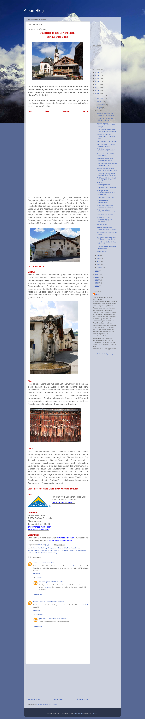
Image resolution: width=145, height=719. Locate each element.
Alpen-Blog (34, 10)
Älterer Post (82, 699)
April (99, 261)
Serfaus (71, 550)
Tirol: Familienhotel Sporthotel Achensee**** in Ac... (107, 164)
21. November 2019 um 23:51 (54, 602)
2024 (97, 78)
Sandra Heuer (38, 602)
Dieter (97, 294)
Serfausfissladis (80, 550)
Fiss (68, 548)
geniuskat (42, 618)
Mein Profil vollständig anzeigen (103, 354)
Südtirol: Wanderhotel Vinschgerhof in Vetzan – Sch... (106, 136)
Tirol (29, 553)
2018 (97, 271)
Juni (98, 255)
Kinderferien (75, 548)
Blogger (94, 713)
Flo (40, 582)
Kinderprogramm (33, 550)
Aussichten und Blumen (105, 215)
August (99, 108)
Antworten (36, 573)
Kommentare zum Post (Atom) (46, 704)
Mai (98, 258)
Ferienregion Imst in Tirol (105, 197)
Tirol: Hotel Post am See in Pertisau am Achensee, (106, 150)
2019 (97, 93)
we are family (52, 553)
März (99, 264)
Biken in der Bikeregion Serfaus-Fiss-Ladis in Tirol (106, 228)
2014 (97, 283)
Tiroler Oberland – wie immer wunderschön (106, 247)
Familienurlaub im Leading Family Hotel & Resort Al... (106, 174)
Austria (40, 548)
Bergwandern (52, 548)
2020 (97, 90)
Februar (100, 267)
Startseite (58, 699)
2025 (97, 75)
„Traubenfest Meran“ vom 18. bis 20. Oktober (106, 119)
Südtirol (85, 605)
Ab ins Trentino (102, 251)
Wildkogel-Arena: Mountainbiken (102, 201)
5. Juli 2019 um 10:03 (47, 563)
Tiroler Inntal (36, 553)
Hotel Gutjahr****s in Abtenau (107, 141)
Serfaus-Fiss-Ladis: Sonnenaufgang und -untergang (105, 219)
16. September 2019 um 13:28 (52, 582)
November (101, 99)
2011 (97, 286)
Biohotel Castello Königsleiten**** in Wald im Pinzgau (107, 125)
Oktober (100, 102)
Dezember (101, 96)
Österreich (64, 550)
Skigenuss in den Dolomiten (106, 187)
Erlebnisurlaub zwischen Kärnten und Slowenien (105, 114)
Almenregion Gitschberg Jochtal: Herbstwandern (106, 206)
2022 (97, 84)
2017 (97, 274)
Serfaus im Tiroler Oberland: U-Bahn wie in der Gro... (106, 238)
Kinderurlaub (44, 550)
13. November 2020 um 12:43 (57, 618)
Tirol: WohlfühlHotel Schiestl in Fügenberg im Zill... (106, 179)
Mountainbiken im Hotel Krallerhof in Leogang (105, 159)
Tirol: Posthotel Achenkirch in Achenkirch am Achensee (106, 130)
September (101, 105)
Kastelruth (47, 587)
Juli (98, 111)
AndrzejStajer (78, 713)
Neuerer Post (34, 699)
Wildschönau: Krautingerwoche (103, 184)
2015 (97, 280)
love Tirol (57, 550)
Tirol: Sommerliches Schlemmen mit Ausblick (106, 211)
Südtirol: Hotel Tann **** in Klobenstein (106, 155)
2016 (97, 277)
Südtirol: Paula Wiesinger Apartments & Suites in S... (107, 169)
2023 (97, 81)
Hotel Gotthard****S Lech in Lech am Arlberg (106, 145)
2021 (97, 87)
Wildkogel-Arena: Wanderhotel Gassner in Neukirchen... (106, 192)
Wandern (44, 553)
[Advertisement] (58, 681)
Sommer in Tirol (102, 224)
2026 (97, 72)
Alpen (35, 548)
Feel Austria (62, 548)
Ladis (51, 550)
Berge (45, 548)
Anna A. (36, 563)
